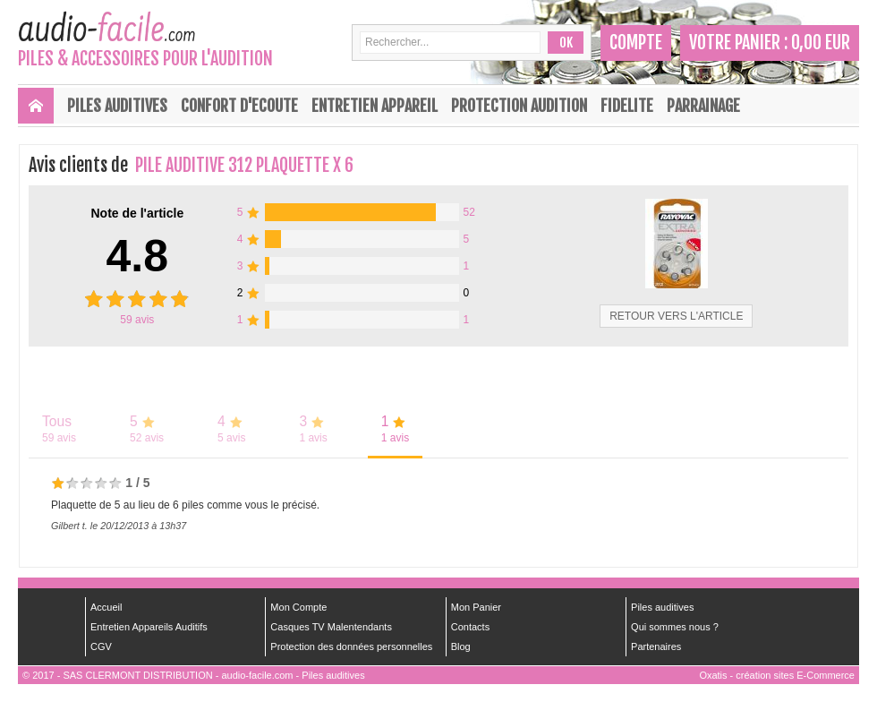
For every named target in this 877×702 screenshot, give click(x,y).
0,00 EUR (820, 42)
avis (137, 319)
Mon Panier (476, 607)
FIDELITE (626, 106)
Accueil (106, 607)
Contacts (470, 626)
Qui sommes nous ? (675, 626)
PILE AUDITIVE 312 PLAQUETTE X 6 (244, 165)
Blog (461, 646)
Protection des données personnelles (351, 646)
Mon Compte (298, 607)
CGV (101, 646)
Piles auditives (662, 607)
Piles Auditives (117, 106)
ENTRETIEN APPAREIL (374, 106)
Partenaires (656, 646)
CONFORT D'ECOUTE (239, 106)
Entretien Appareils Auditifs (149, 626)
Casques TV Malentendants (331, 626)
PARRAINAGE (703, 106)
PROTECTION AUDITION (519, 106)
